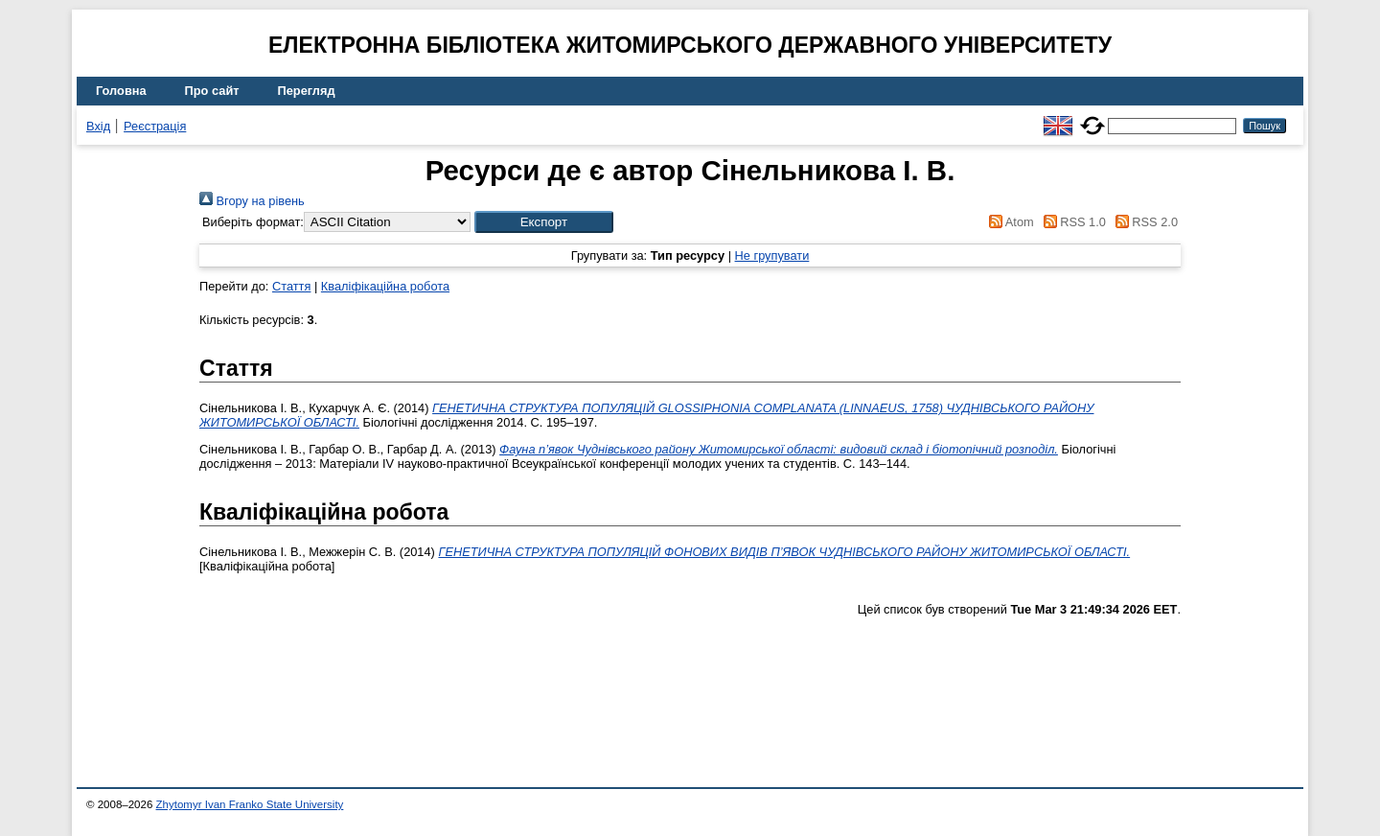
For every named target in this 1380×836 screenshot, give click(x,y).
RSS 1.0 (1071, 222)
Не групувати (772, 255)
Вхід (98, 126)
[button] (543, 222)
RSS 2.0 (1143, 222)
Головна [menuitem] (121, 90)
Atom (1008, 222)
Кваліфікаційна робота (385, 286)
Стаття (291, 286)
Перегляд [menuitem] (306, 90)
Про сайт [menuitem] (212, 90)
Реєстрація (155, 126)
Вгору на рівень (252, 201)
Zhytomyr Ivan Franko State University (250, 804)
